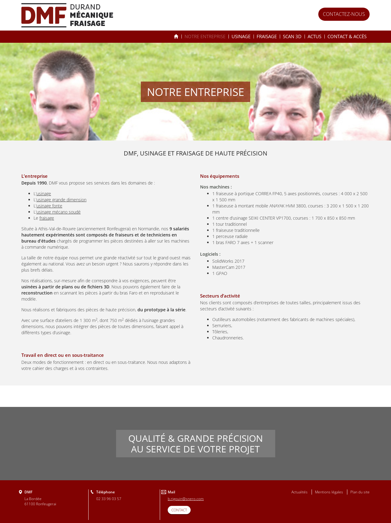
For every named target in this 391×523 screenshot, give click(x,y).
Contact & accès (347, 36)
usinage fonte (49, 206)
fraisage (46, 218)
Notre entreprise (205, 36)
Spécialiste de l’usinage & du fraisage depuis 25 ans (176, 36)
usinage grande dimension (61, 200)
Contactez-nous (344, 14)
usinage (43, 193)
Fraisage (267, 36)
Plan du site (360, 492)
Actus (314, 36)
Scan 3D (292, 36)
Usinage (241, 36)
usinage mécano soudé (58, 212)
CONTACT (179, 510)
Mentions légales (329, 492)
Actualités (299, 492)
